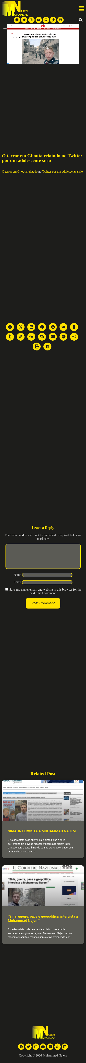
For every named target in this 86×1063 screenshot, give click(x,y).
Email (17, 586)
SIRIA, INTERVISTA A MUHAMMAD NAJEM (42, 836)
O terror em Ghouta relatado (20, 171)
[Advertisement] (37, 102)
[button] (81, 9)
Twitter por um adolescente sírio (62, 171)
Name (17, 579)
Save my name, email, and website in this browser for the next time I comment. (45, 596)
